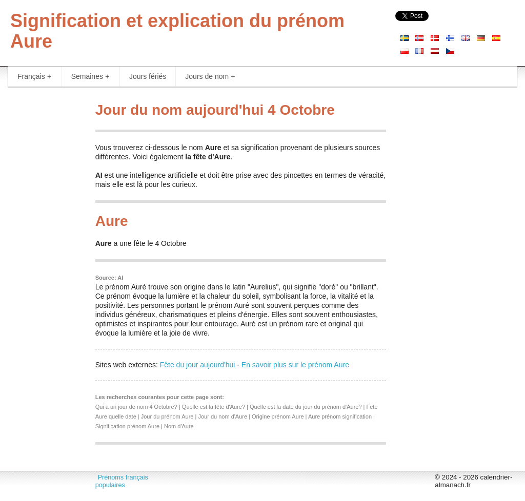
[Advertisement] (44, 251)
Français (34, 76)
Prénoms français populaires (121, 481)
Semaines (90, 76)
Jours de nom (210, 76)
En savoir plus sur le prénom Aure (295, 365)
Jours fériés (147, 76)
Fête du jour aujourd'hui (197, 365)
